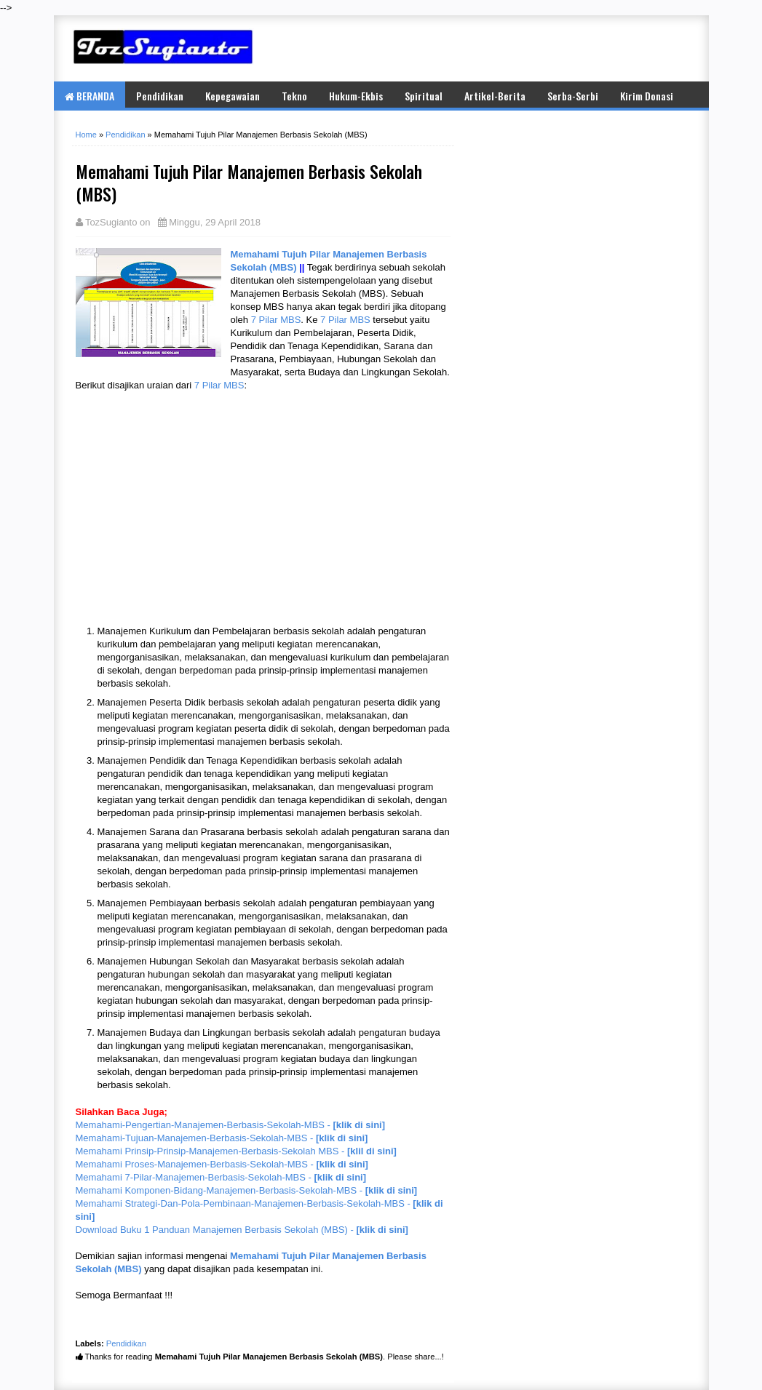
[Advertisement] (520, 48)
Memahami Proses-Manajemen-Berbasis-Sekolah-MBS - (222, 1164)
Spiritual (423, 95)
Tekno (294, 95)
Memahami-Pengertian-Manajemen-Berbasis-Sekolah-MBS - (231, 1124)
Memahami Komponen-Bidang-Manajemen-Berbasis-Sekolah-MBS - (247, 1190)
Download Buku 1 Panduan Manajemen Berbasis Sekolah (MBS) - (242, 1229)
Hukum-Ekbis (356, 95)
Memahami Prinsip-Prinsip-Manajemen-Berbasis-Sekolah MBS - (236, 1151)
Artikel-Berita (494, 95)
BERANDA (89, 95)
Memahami (256, 254)
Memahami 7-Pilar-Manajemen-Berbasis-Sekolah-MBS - (221, 1177)
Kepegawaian (232, 95)
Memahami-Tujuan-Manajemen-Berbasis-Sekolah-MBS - (222, 1138)
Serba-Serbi (572, 95)
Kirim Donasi (646, 95)
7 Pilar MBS (276, 319)
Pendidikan (159, 95)
